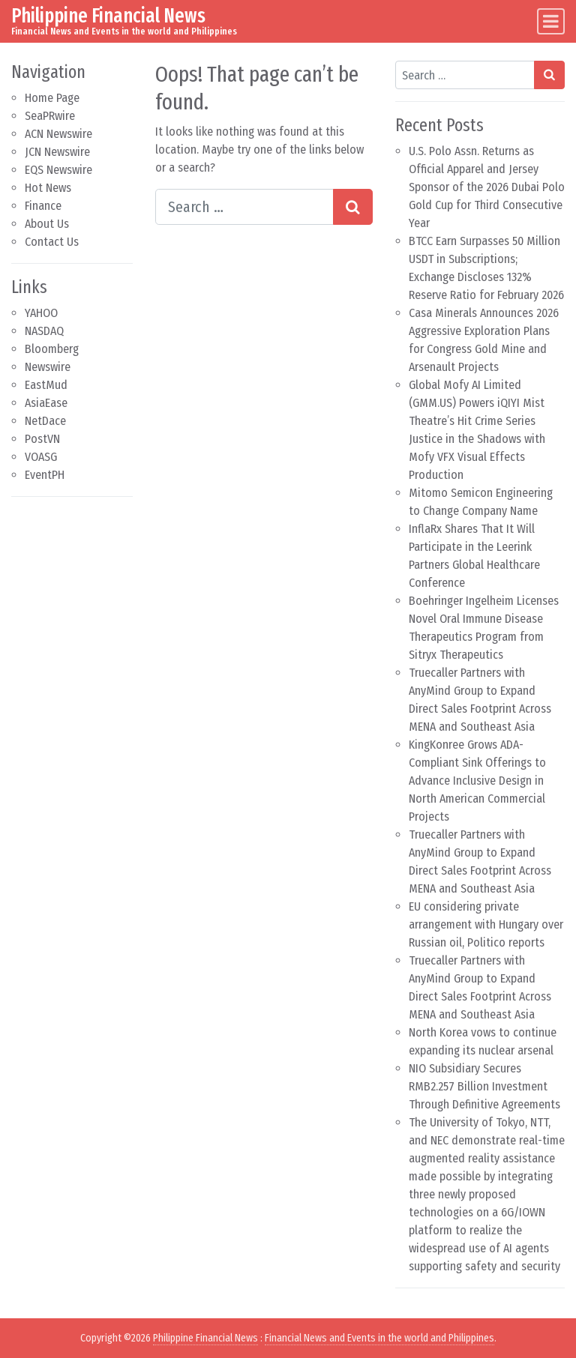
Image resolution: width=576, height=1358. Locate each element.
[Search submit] (353, 207)
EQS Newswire (58, 170)
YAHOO (41, 313)
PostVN (42, 439)
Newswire (47, 367)
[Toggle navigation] (551, 21)
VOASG (41, 457)
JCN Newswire (57, 152)
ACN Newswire (58, 134)
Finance (43, 206)
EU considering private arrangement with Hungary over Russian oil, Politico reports (486, 924)
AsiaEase (46, 403)
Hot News (48, 188)
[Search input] (244, 207)
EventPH (44, 475)
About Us (47, 224)
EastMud (46, 385)
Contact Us (52, 242)
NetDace (45, 421)
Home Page (52, 98)
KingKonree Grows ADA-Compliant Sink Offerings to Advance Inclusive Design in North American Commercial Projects (477, 780)
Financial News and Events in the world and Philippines (379, 1338)
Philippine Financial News (108, 16)
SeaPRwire (50, 116)
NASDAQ (44, 331)
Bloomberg (52, 349)
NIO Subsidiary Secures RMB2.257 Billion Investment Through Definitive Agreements (484, 1086)
